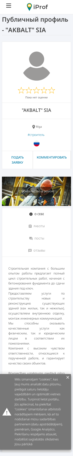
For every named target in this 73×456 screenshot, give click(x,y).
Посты (36, 238)
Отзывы (36, 251)
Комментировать (52, 157)
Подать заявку (17, 160)
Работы (36, 226)
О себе (36, 214)
